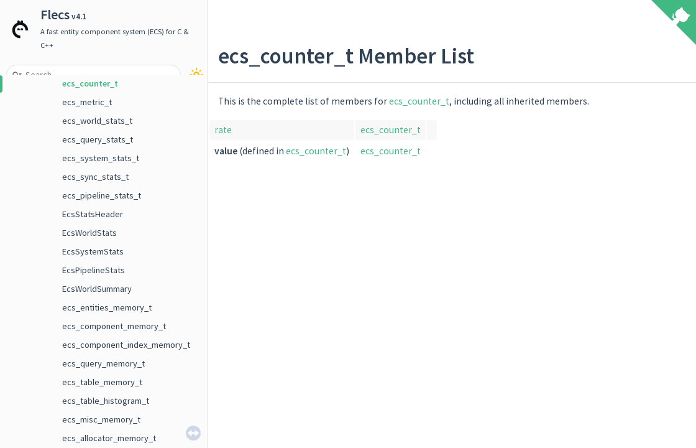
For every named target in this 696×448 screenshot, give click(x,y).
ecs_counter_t (90, 83)
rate (223, 130)
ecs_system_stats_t (100, 158)
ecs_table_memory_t (102, 382)
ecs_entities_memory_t (107, 307)
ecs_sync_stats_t (95, 176)
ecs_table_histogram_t (105, 400)
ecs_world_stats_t (97, 120)
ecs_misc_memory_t (101, 419)
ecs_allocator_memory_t (109, 438)
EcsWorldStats (89, 232)
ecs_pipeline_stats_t (101, 195)
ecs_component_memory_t (114, 326)
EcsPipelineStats (93, 270)
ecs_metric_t (87, 102)
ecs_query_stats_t (97, 139)
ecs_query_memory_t (103, 363)
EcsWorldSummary (97, 288)
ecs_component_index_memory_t (126, 344)
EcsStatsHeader (92, 214)
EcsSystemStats (93, 251)
